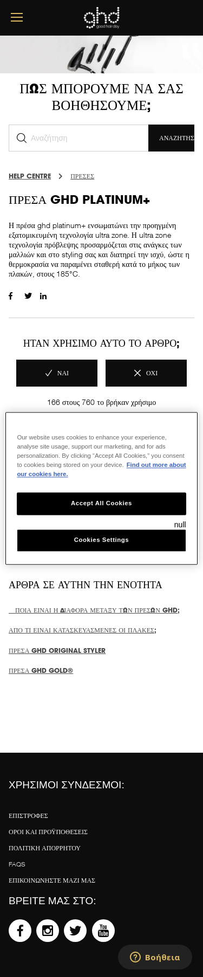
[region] (101, 488)
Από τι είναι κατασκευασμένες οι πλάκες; (82, 630)
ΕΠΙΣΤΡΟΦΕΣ (28, 815)
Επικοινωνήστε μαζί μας (52, 880)
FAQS (17, 864)
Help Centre (30, 176)
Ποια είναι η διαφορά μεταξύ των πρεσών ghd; (94, 610)
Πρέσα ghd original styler (57, 650)
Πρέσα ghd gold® (41, 670)
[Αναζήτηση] (78, 138)
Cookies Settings (101, 540)
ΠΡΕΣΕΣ (82, 176)
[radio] (56, 373)
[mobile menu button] (17, 17)
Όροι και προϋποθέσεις (48, 832)
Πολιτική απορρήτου (45, 848)
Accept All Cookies (101, 503)
